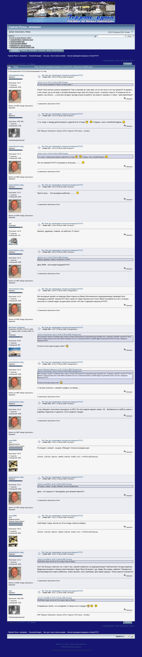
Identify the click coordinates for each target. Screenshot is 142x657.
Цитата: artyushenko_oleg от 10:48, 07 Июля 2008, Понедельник (59, 334)
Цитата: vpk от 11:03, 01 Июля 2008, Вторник (53, 153)
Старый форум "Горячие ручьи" (21, 40)
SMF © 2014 (69, 644)
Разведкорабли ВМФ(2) (18, 43)
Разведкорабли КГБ (17, 41)
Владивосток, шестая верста (20, 45)
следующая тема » (127, 60)
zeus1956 (13, 440)
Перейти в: (120, 636)
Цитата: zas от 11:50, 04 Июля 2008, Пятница (53, 257)
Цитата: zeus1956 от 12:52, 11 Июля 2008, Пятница (55, 559)
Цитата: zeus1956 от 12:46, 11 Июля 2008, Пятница (55, 484)
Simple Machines (80, 644)
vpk (10, 114)
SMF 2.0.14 (60, 644)
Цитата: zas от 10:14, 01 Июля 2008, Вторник (53, 82)
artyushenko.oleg (16, 75)
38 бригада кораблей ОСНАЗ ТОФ (22, 47)
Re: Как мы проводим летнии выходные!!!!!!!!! (62, 75)
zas (10, 223)
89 (28, 64)
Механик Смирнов (17, 327)
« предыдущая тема (110, 60)
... (27, 64)
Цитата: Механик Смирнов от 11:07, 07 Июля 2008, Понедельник (60, 369)
